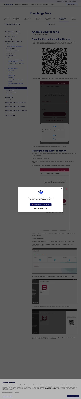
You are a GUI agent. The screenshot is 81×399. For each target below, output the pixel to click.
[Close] (62, 188)
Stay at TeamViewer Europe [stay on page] (40, 208)
